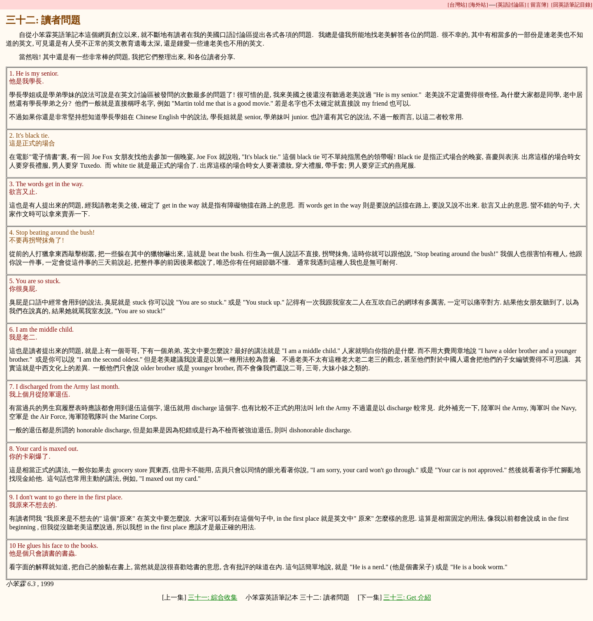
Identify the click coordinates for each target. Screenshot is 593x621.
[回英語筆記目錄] (571, 5)
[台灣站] (457, 5)
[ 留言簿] (537, 5)
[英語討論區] (511, 5)
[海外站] (478, 5)
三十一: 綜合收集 (212, 597)
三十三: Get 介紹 (407, 597)
